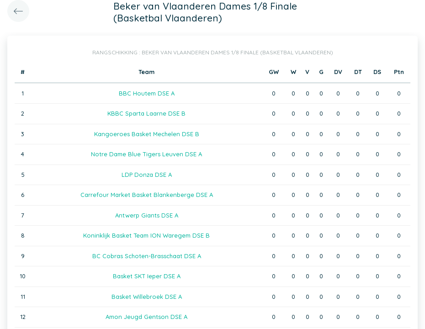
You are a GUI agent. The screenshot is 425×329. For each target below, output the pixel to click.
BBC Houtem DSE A (147, 93)
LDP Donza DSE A (147, 174)
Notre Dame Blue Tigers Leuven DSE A (146, 154)
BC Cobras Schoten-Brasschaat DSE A (146, 256)
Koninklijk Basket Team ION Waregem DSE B (146, 235)
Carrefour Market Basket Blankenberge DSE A (146, 194)
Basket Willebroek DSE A (147, 296)
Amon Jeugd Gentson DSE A (146, 316)
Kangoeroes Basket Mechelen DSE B (146, 134)
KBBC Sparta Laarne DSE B (146, 113)
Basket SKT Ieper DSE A (147, 276)
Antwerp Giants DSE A (146, 215)
